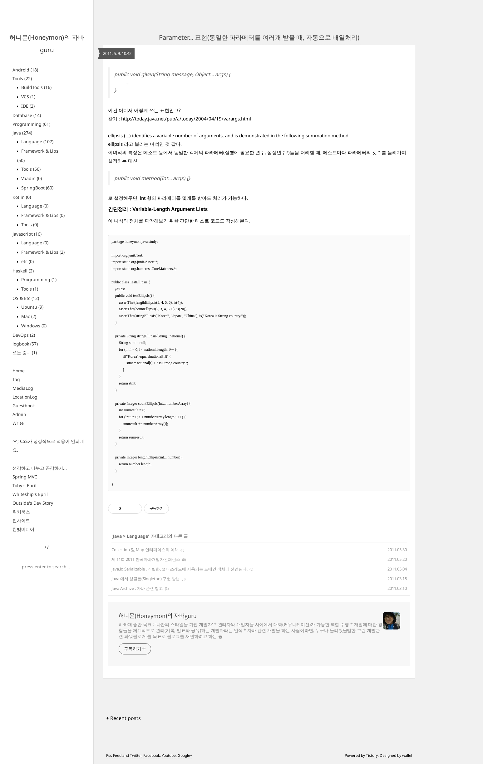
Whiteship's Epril (30, 494)
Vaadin (31, 178)
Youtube (169, 755)
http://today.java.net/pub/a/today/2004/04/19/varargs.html (186, 118)
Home (18, 371)
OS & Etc (25, 298)
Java (22, 133)
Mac (28, 316)
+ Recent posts (123, 718)
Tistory (372, 755)
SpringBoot (36, 188)
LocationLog (24, 397)
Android (25, 70)
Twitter (135, 755)
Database (26, 115)
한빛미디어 (23, 529)
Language (36, 141)
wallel (407, 755)
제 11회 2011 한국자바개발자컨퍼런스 (145, 559)
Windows (33, 326)
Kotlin (21, 197)
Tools (22, 78)
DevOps (23, 335)
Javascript (27, 234)
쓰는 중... (24, 352)
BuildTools (36, 87)
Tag (16, 379)
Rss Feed (113, 755)
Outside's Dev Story (32, 503)
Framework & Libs (42, 215)
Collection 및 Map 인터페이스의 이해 (145, 549)
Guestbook (23, 406)
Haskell (23, 271)
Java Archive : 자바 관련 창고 (137, 588)
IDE (27, 106)
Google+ (185, 755)
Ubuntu (31, 307)
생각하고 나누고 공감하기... (39, 468)
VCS (27, 97)
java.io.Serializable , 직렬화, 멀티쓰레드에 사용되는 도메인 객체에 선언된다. (179, 569)
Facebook (151, 755)
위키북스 (21, 512)
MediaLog (22, 388)
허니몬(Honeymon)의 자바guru (158, 616)
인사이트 (21, 520)
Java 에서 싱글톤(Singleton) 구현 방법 (145, 578)
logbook (25, 344)
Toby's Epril (24, 485)
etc (27, 261)
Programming (31, 124)
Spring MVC (24, 477)
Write (18, 423)
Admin (19, 414)
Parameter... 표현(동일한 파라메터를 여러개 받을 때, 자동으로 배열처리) (259, 37)
